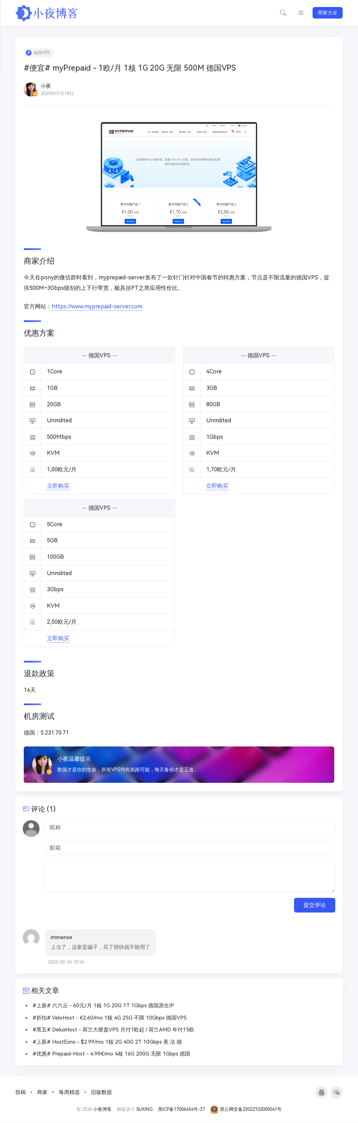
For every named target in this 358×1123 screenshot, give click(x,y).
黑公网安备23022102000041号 (245, 1110)
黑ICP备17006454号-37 (181, 1110)
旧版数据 (101, 1093)
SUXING (144, 1110)
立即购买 (58, 485)
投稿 (20, 1093)
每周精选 (69, 1093)
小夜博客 (102, 1110)
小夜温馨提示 (74, 759)
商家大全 (327, 12)
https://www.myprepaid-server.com (97, 306)
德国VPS (42, 53)
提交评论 (314, 905)
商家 (42, 1093)
